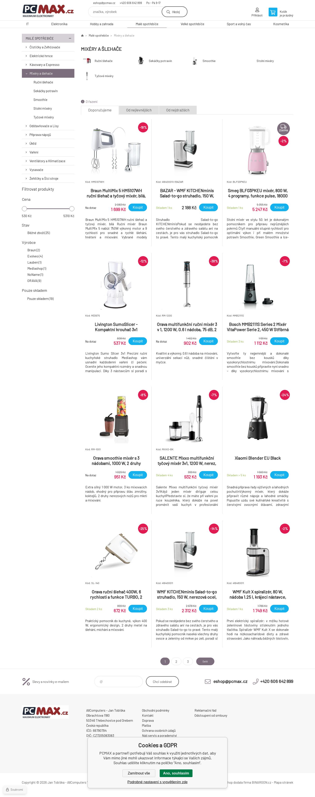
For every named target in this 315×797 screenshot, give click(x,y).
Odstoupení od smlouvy (210, 715)
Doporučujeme (100, 110)
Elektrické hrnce (41, 56)
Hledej (176, 12)
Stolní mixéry (42, 108)
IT (27, 24)
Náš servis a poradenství (159, 735)
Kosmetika (281, 24)
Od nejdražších (177, 110)
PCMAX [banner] (48, 10)
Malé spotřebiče (147, 24)
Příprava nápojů (40, 135)
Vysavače (36, 170)
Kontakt (148, 715)
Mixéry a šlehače (41, 73)
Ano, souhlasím (176, 773)
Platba (146, 725)
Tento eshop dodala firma (233, 782)
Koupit (138, 207)
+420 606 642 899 (131, 3)
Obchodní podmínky (155, 710)
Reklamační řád (205, 710)
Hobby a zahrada (101, 24)
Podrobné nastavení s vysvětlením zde (158, 782)
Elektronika (59, 24)
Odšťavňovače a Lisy (44, 126)
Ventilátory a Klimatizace (47, 161)
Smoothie (40, 100)
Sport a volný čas (239, 24)
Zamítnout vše (139, 773)
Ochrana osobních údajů (159, 730)
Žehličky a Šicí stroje (44, 178)
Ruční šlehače (43, 82)
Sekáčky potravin (45, 91)
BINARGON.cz (261, 782)
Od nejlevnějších (139, 110)
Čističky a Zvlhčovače (45, 47)
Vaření (34, 152)
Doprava (148, 720)
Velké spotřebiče (192, 24)
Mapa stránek (283, 782)
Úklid (33, 143)
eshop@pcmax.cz (104, 3)
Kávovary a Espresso (45, 65)
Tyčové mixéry (43, 117)
